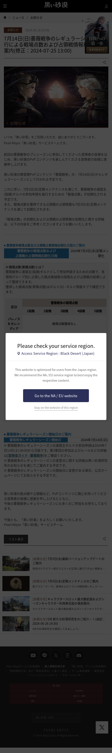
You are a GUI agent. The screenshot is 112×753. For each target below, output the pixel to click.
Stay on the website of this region (56, 408)
